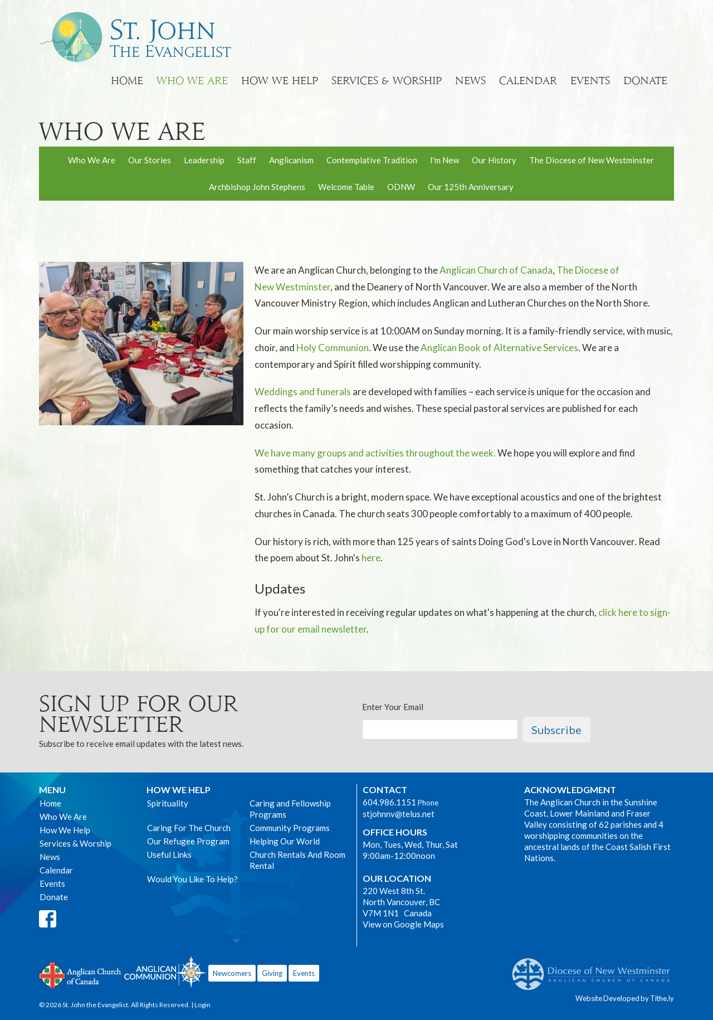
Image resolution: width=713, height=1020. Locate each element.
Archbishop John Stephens (257, 187)
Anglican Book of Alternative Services (499, 347)
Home (127, 81)
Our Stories (149, 160)
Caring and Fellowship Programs (290, 808)
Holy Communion (332, 347)
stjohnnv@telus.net (398, 814)
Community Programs (290, 828)
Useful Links (169, 854)
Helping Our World (285, 841)
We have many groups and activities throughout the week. (375, 453)
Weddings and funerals (303, 391)
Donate (645, 81)
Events (590, 81)
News (470, 81)
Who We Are (192, 81)
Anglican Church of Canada (496, 270)
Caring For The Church (189, 828)
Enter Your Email (392, 707)
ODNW (401, 187)
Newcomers (232, 973)
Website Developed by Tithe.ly (624, 998)
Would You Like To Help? (192, 879)
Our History (494, 160)
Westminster (303, 287)
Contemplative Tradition (371, 160)
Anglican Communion (165, 972)
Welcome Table (346, 187)
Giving (272, 973)
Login (202, 1004)
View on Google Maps (403, 924)
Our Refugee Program (188, 841)
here (371, 558)
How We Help (279, 81)
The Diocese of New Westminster (591, 160)
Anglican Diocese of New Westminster (595, 969)
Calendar (528, 81)
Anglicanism (291, 160)
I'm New (444, 160)
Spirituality (167, 803)
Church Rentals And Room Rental (297, 860)
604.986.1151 (389, 802)
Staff (246, 160)
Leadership (204, 160)
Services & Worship (386, 81)
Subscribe (556, 729)
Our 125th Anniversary (471, 187)
